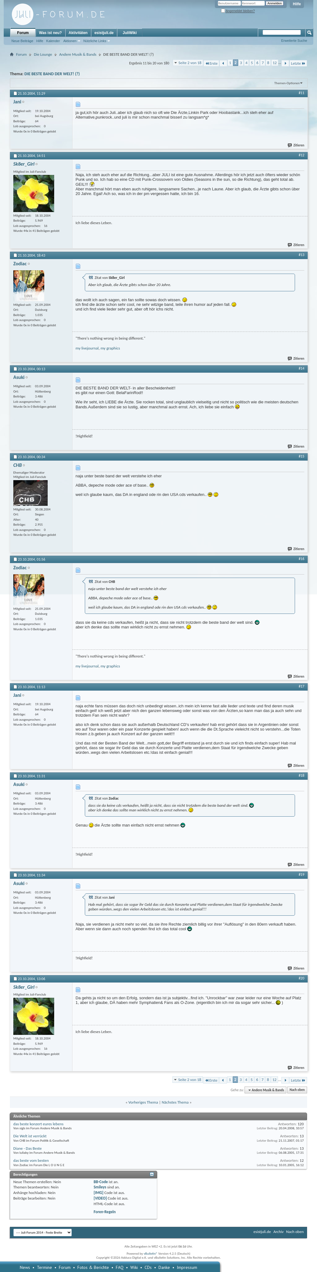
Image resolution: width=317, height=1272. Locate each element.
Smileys (99, 1187)
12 (275, 62)
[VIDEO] (100, 1198)
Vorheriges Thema (143, 1102)
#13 (301, 255)
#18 (301, 775)
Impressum (187, 1267)
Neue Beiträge (22, 41)
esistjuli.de (104, 33)
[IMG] (98, 1192)
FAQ (120, 1267)
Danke (164, 1267)
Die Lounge (43, 54)
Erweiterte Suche (294, 40)
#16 (301, 559)
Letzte (298, 63)
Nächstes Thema (175, 1102)
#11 (301, 93)
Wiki (134, 1267)
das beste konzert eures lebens (38, 1124)
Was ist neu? (50, 33)
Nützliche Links (94, 41)
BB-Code (100, 1181)
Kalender (53, 41)
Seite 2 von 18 (190, 62)
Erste (211, 63)
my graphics (110, 348)
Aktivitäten (78, 33)
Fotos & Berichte (93, 1267)
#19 (301, 874)
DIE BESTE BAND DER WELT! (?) (52, 73)
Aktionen (69, 41)
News (25, 1267)
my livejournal (87, 348)
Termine (44, 1267)
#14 (301, 368)
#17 (301, 686)
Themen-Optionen (287, 83)
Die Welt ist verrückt (29, 1136)
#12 (301, 155)
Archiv (278, 1231)
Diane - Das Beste (27, 1148)
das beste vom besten (31, 1160)
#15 (301, 456)
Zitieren (296, 145)
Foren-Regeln (104, 1211)
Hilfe (297, 4)
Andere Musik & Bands (77, 54)
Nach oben (297, 1090)
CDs (148, 1267)
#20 (301, 978)
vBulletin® (151, 1254)
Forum (22, 33)
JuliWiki (130, 33)
